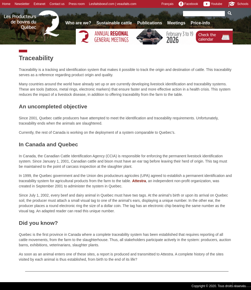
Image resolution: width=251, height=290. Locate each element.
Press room (77, 4)
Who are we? (78, 23)
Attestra (139, 181)
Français (167, 4)
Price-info (200, 23)
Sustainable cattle (114, 23)
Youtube (212, 4)
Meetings (176, 23)
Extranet (39, 4)
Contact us (56, 4)
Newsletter (22, 4)
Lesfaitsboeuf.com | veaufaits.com (112, 4)
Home (6, 4)
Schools (237, 4)
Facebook (188, 4)
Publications (149, 23)
